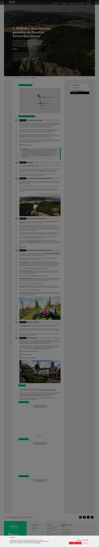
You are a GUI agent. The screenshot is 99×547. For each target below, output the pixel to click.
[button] (83, 540)
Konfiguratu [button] (86, 543)
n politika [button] (36, 542)
